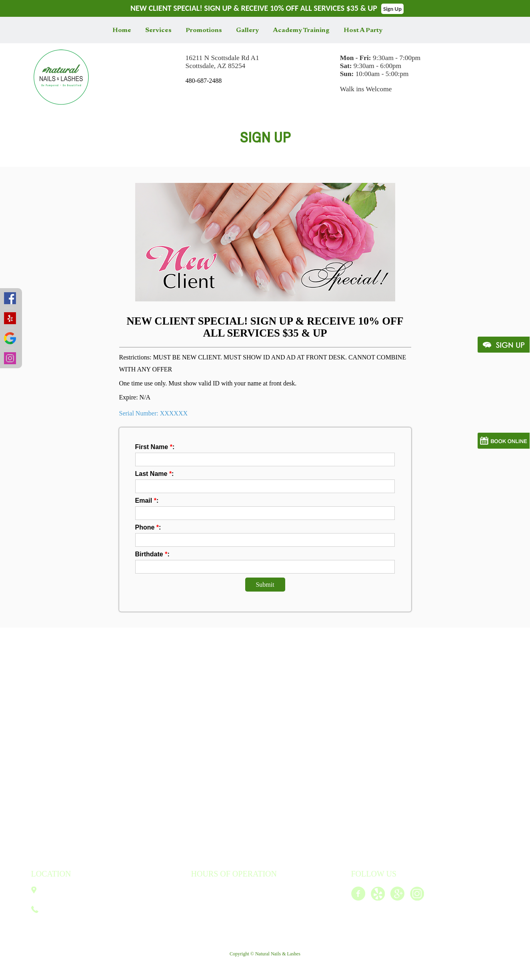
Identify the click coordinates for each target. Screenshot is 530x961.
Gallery (247, 30)
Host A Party (363, 30)
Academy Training (301, 30)
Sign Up (392, 8)
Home (121, 30)
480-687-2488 (204, 80)
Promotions (204, 30)
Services (158, 30)
